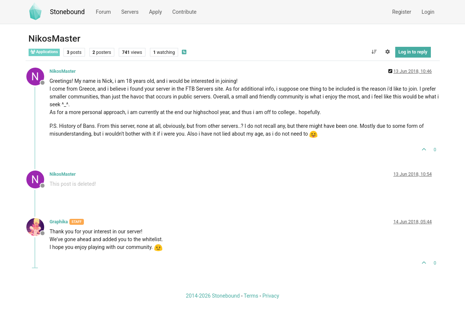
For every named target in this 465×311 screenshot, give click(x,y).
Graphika (59, 221)
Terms (251, 296)
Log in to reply (413, 52)
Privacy (270, 296)
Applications (44, 51)
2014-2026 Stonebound (213, 296)
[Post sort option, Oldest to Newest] (374, 52)
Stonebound (67, 12)
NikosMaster (63, 71)
